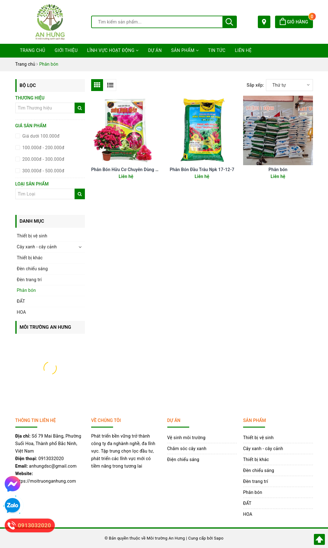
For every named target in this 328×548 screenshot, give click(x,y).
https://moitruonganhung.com (45, 481)
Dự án (155, 50)
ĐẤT (21, 301)
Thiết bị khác (30, 257)
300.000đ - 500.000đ (43, 170)
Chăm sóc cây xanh (186, 448)
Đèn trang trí (29, 279)
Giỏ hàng (296, 21)
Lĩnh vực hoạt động (113, 50)
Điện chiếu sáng (183, 459)
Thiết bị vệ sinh (32, 235)
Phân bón (277, 169)
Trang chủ (32, 50)
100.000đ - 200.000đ (43, 147)
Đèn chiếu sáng (32, 268)
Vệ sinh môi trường (186, 437)
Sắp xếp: (255, 85)
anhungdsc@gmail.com (53, 466)
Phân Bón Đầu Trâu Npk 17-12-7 (202, 169)
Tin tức (217, 50)
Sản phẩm (185, 50)
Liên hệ (243, 50)
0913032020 (51, 458)
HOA (21, 312)
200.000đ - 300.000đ (43, 159)
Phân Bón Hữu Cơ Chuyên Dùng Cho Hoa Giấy (136, 169)
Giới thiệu (66, 50)
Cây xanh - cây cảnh (37, 246)
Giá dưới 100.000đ (40, 136)
